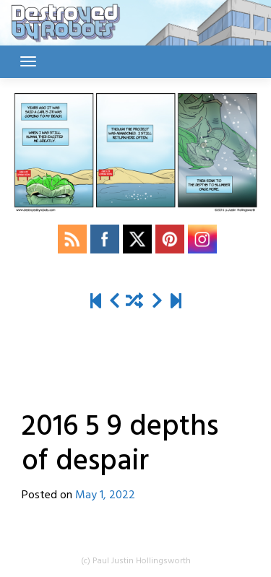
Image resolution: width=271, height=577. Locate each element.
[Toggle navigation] (28, 61)
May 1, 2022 (105, 495)
